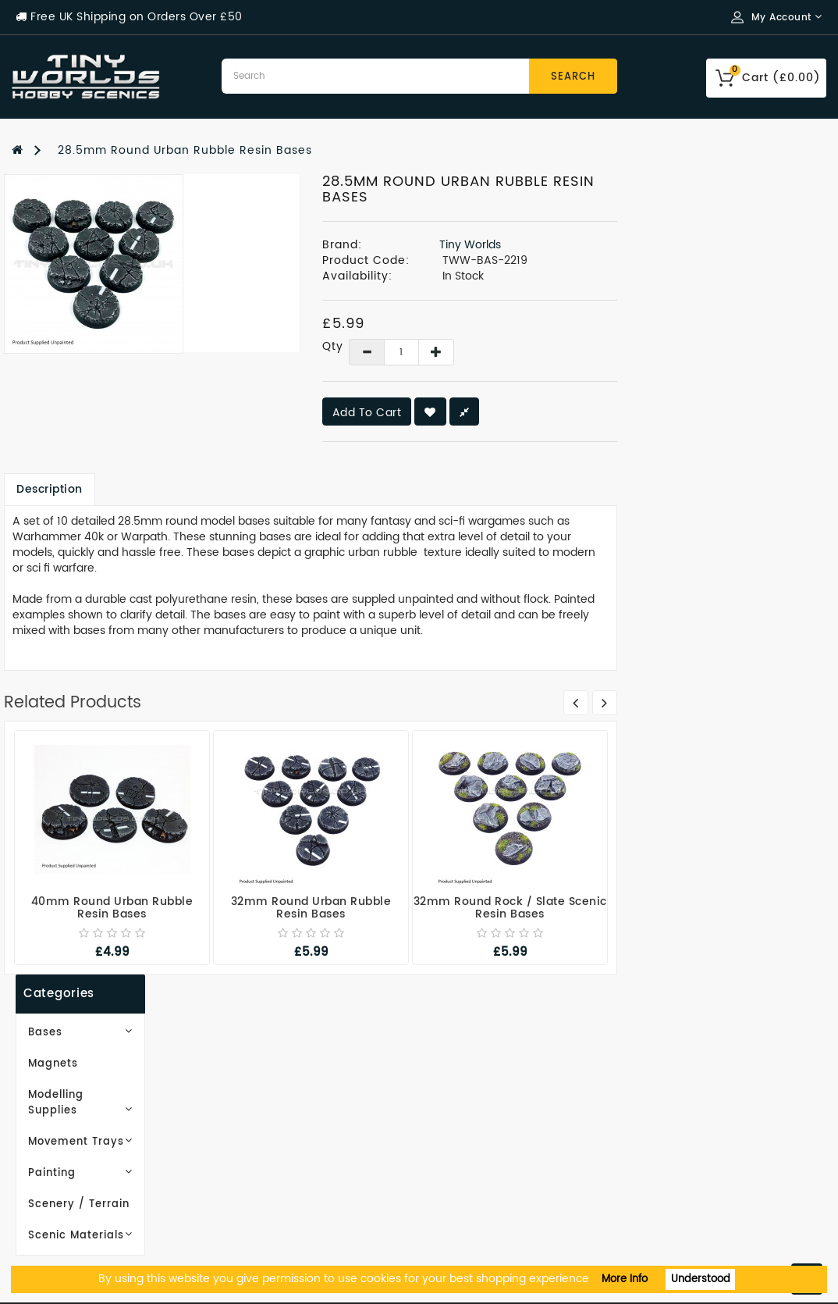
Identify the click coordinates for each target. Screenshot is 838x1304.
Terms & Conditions (72, 1152)
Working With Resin (72, 1082)
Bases (105, 232)
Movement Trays (105, 326)
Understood (700, 1279)
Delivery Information (76, 1105)
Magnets (49, 263)
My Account (466, 1082)
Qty (532, 347)
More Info (625, 1279)
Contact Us (46, 1222)
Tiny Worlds (679, 245)
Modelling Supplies (105, 295)
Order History (471, 1105)
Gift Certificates (270, 1082)
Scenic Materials (105, 420)
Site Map (247, 1105)
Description (259, 489)
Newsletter (464, 1152)
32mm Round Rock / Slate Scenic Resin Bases (719, 907)
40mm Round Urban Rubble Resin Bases (321, 907)
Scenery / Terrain (75, 388)
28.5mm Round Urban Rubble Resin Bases (185, 150)
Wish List (458, 1129)
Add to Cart (576, 413)
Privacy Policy (54, 1129)
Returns (454, 1176)
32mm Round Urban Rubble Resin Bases (520, 907)
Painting (105, 357)
